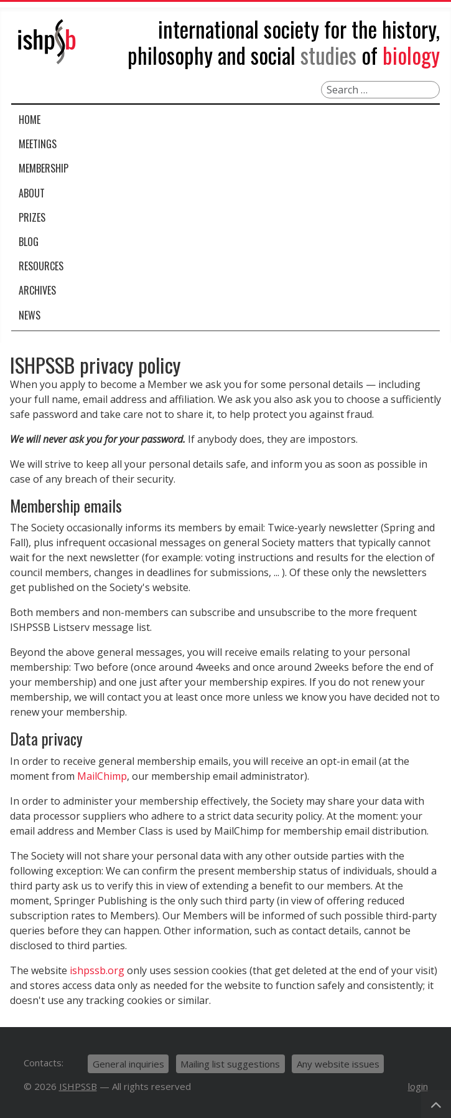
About (32, 193)
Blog (29, 241)
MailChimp (102, 776)
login (418, 1086)
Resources (41, 265)
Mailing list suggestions (230, 1064)
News (29, 315)
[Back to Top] (436, 1104)
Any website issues (338, 1064)
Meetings (38, 143)
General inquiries (128, 1064)
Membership (43, 168)
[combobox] (380, 89)
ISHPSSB (78, 1086)
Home (29, 119)
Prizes (32, 217)
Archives (37, 290)
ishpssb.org (97, 970)
